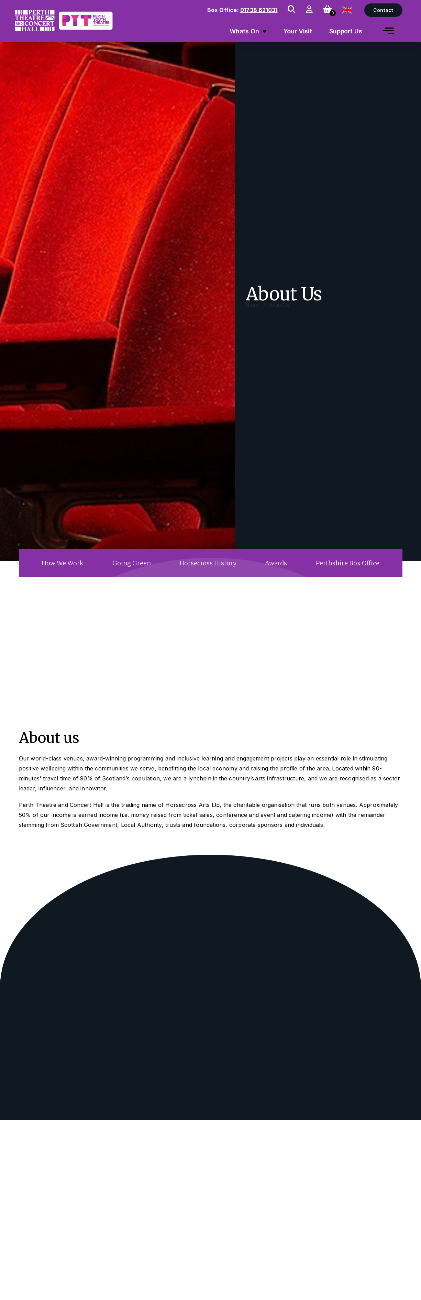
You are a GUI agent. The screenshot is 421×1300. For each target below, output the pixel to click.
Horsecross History (207, 563)
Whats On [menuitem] (244, 31)
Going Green (131, 563)
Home (253, 311)
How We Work (63, 563)
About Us (279, 311)
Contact (383, 10)
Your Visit (298, 31)
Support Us (345, 31)
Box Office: (242, 10)
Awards (276, 563)
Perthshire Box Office (347, 563)
